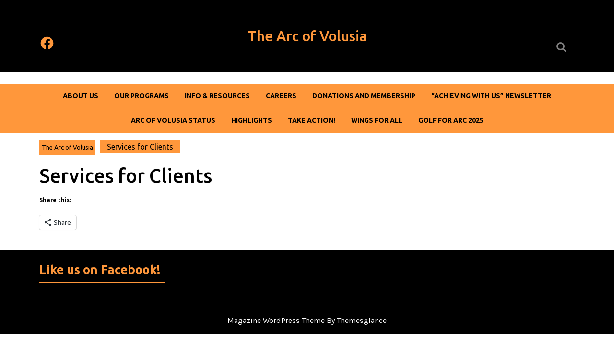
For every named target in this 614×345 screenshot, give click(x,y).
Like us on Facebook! (99, 269)
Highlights (251, 120)
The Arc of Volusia (307, 36)
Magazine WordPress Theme (276, 320)
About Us (80, 96)
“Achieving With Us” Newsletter (491, 96)
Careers (281, 96)
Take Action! (311, 120)
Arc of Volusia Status (173, 120)
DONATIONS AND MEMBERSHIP (363, 96)
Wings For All (376, 120)
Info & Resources (217, 96)
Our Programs (141, 96)
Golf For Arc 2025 (451, 120)
